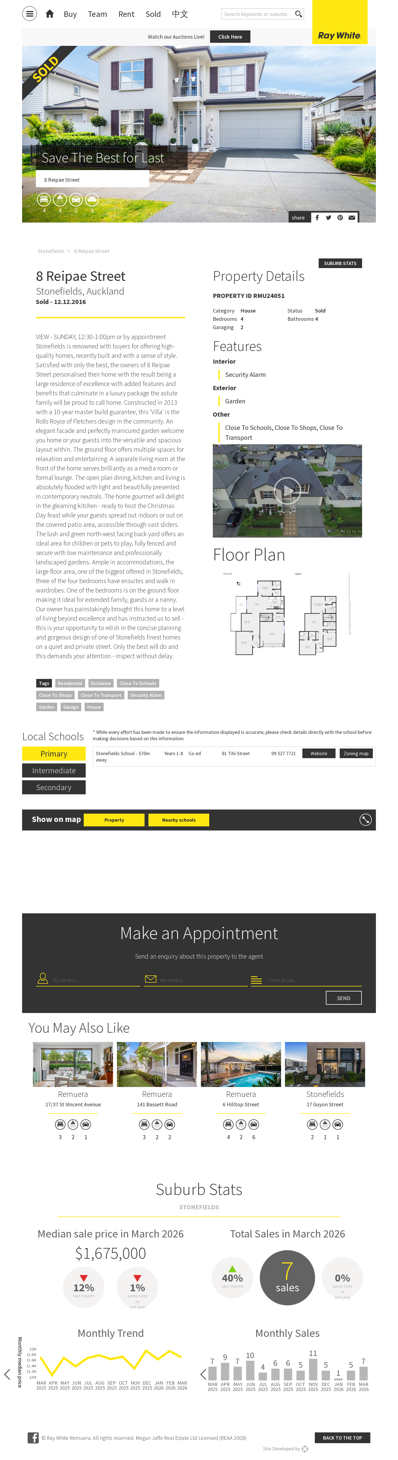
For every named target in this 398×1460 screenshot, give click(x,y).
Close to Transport (101, 695)
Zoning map (356, 753)
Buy (70, 14)
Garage (70, 707)
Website (319, 753)
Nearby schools (179, 820)
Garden (46, 707)
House (94, 707)
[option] (199, 166)
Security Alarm (146, 695)
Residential (70, 683)
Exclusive (101, 683)
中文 (180, 14)
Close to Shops (55, 695)
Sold (153, 14)
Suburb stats (340, 263)
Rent (126, 14)
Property (114, 820)
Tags (44, 683)
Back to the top (342, 1438)
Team (97, 14)
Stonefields (51, 250)
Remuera (73, 1094)
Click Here (230, 36)
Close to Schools (138, 683)
